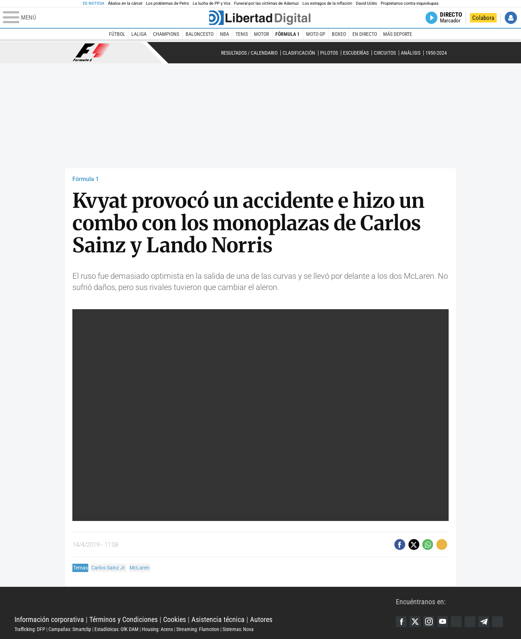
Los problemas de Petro (167, 3)
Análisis (410, 53)
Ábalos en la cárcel (125, 3)
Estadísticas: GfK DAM (116, 629)
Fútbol (117, 34)
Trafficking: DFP (29, 629)
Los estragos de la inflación (327, 3)
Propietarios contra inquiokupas (410, 3)
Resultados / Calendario (249, 53)
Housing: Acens (157, 629)
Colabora (483, 17)
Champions (166, 34)
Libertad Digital (205, 601)
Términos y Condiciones (123, 619)
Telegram (483, 621)
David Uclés (366, 3)
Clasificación (299, 53)
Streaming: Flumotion (197, 629)
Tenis (242, 34)
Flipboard (470, 621)
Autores (261, 619)
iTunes (497, 621)
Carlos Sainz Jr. (108, 568)
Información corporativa (49, 619)
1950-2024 (436, 53)
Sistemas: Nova (238, 629)
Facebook (401, 621)
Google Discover (456, 621)
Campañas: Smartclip (69, 629)
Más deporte (397, 34)
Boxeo (339, 34)
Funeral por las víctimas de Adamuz (266, 3)
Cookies (174, 619)
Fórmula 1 (287, 34)
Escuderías (356, 53)
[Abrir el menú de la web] (105, 17)
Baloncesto (199, 34)
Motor (261, 34)
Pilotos (329, 53)
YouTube (442, 621)
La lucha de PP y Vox (211, 3)
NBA (224, 34)
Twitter (415, 621)
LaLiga (139, 34)
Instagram (428, 621)
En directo (364, 34)
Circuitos (385, 53)
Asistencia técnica (218, 619)
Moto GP (315, 34)
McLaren (139, 568)
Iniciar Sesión (511, 18)
